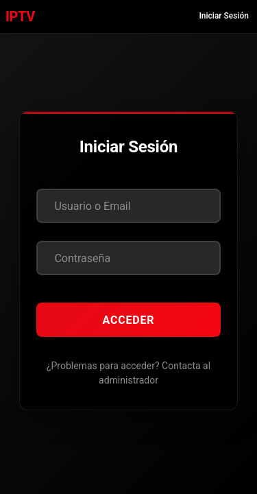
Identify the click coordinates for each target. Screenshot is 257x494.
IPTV (20, 16)
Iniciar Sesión (224, 16)
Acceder (129, 320)
